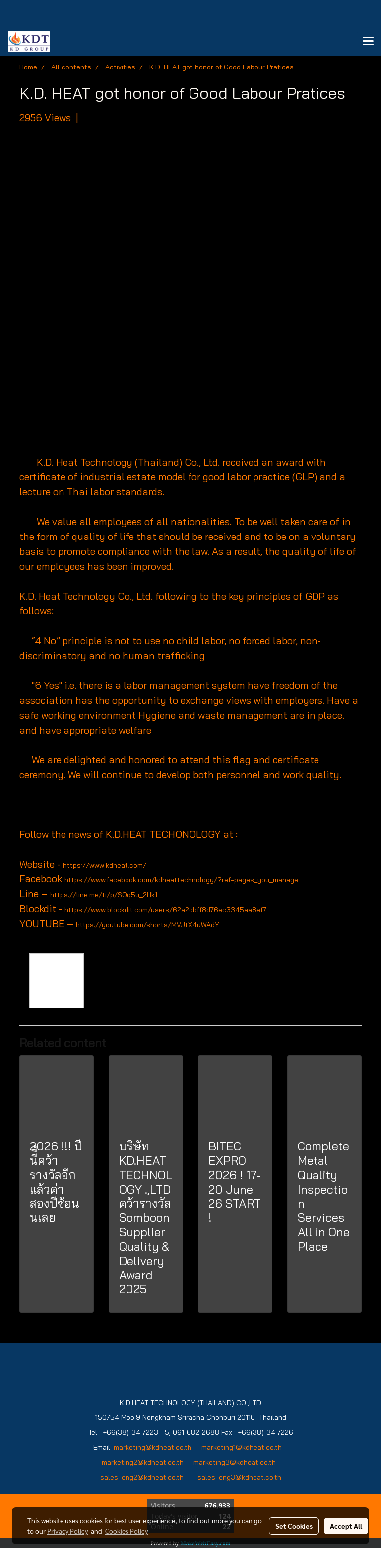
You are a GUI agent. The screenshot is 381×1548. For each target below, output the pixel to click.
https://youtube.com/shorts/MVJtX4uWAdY (147, 924)
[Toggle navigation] (368, 42)
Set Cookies (294, 1525)
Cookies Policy (126, 1530)
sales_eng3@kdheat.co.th (239, 1477)
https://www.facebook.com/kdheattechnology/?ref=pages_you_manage (181, 879)
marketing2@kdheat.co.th (143, 1462)
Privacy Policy (67, 1530)
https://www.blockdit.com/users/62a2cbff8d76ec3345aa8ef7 (165, 909)
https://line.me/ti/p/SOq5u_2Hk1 (103, 894)
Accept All (346, 1525)
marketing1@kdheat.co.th (241, 1447)
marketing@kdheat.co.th (152, 1447)
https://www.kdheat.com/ (104, 865)
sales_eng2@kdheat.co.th (142, 1477)
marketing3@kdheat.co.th (235, 1462)
